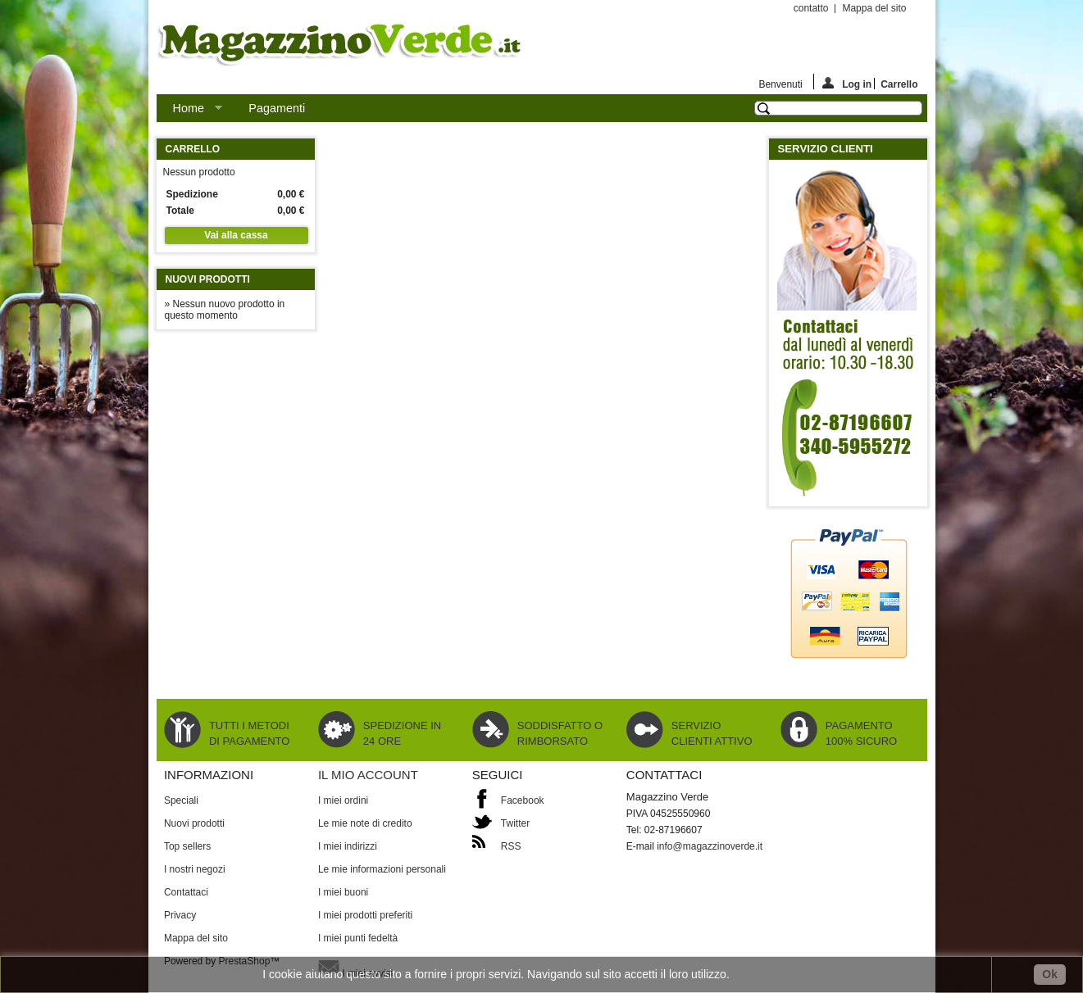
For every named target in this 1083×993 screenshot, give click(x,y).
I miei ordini (343, 800)
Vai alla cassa (235, 235)
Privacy (180, 915)
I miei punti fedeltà (358, 938)
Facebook (522, 800)
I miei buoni (343, 892)
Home (190, 112)
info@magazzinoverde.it (709, 846)
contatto (811, 8)
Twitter (515, 823)
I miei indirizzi (347, 846)
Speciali (181, 800)
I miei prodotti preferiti (365, 915)
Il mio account (368, 775)
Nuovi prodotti (208, 279)
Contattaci (186, 892)
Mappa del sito (874, 8)
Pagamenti (276, 108)
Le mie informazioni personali (382, 869)
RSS (511, 846)
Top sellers (187, 846)
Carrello (896, 84)
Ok (1050, 974)
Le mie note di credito (365, 823)
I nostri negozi (194, 869)
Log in (846, 83)
